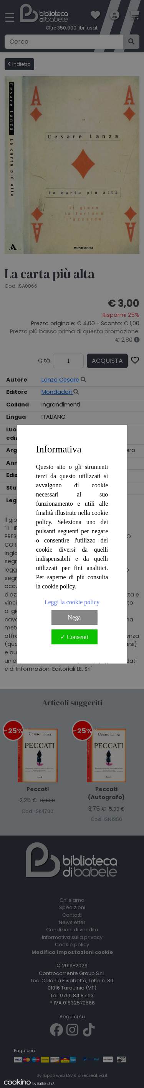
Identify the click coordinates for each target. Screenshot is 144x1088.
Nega (74, 617)
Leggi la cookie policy (72, 602)
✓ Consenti (74, 637)
